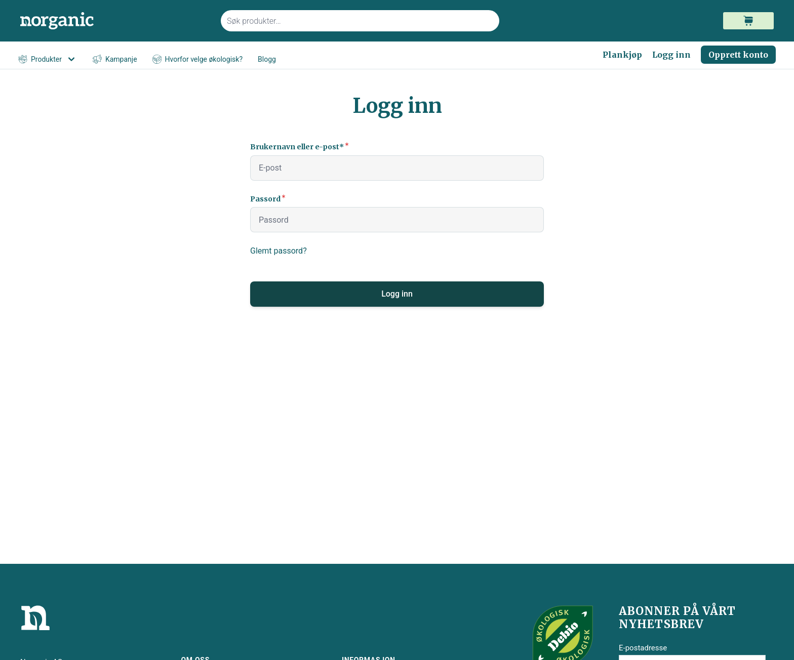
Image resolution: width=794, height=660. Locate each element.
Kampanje (115, 59)
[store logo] (114, 21)
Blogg (267, 59)
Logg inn (671, 55)
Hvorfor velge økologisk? (197, 59)
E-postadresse (643, 647)
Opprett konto (738, 55)
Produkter (47, 59)
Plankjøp (622, 55)
